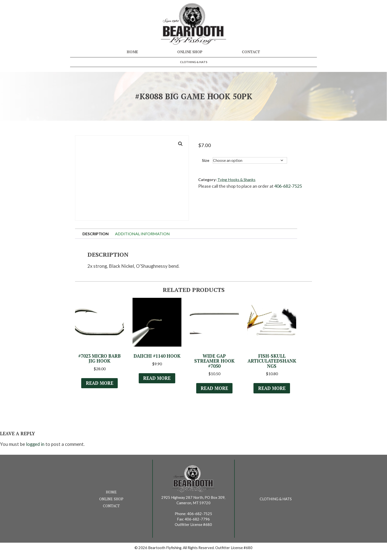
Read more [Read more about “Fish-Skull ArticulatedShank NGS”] (272, 389)
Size (205, 160)
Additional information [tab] (142, 233)
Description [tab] (95, 233)
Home (132, 52)
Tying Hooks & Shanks (236, 179)
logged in (35, 445)
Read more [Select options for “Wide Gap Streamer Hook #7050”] (214, 389)
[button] (180, 143)
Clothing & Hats (193, 62)
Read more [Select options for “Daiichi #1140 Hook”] (157, 383)
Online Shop (189, 52)
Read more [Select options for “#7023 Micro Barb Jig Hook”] (99, 383)
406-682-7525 (288, 186)
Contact (251, 52)
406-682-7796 (197, 520)
